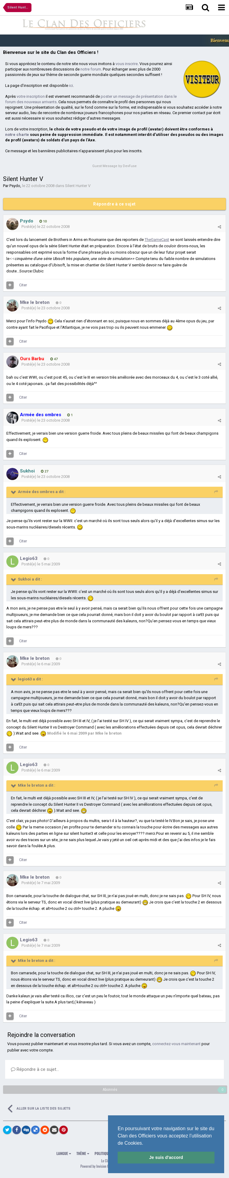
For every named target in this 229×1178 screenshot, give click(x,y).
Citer (23, 285)
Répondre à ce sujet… (35, 1069)
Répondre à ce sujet (114, 204)
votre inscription (31, 96)
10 (43, 221)
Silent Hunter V (77, 185)
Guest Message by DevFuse (114, 166)
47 (53, 359)
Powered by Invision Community (101, 1166)
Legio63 (29, 558)
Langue (64, 1153)
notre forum (90, 69)
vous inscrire (127, 63)
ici (71, 85)
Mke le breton (35, 302)
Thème (83, 1153)
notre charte (17, 134)
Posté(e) (45, 226)
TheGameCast (157, 239)
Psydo (14, 185)
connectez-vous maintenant (176, 1043)
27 (44, 471)
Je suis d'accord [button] (166, 1157)
